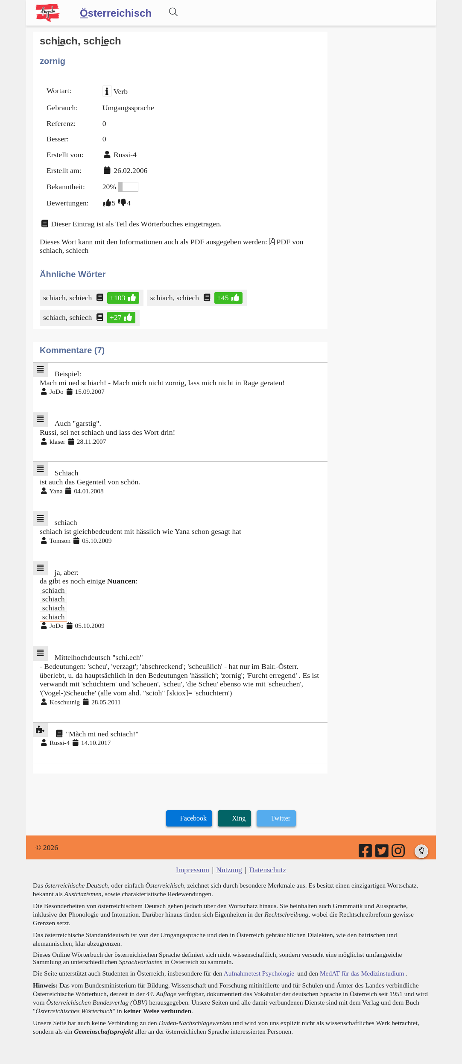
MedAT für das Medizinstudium (362, 973)
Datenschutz (267, 869)
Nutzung (229, 869)
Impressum (192, 869)
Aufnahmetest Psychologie (259, 973)
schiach (53, 590)
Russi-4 (125, 154)
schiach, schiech (68, 297)
